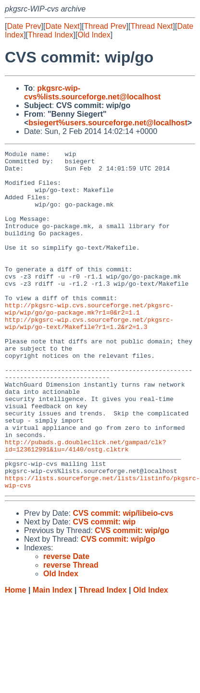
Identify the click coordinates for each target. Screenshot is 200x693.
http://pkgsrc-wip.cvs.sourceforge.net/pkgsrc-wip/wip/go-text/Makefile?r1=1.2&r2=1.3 (89, 358)
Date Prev (24, 26)
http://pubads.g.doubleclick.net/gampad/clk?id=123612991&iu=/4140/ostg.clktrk (85, 505)
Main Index (53, 658)
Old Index (93, 35)
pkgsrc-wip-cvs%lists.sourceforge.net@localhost (92, 92)
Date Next (62, 26)
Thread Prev (105, 26)
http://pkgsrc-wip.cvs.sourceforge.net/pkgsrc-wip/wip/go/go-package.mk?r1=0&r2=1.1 (89, 341)
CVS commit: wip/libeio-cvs (123, 581)
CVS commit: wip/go (132, 598)
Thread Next (151, 26)
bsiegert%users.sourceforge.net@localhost (107, 123)
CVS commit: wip (104, 589)
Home (15, 658)
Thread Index (50, 35)
